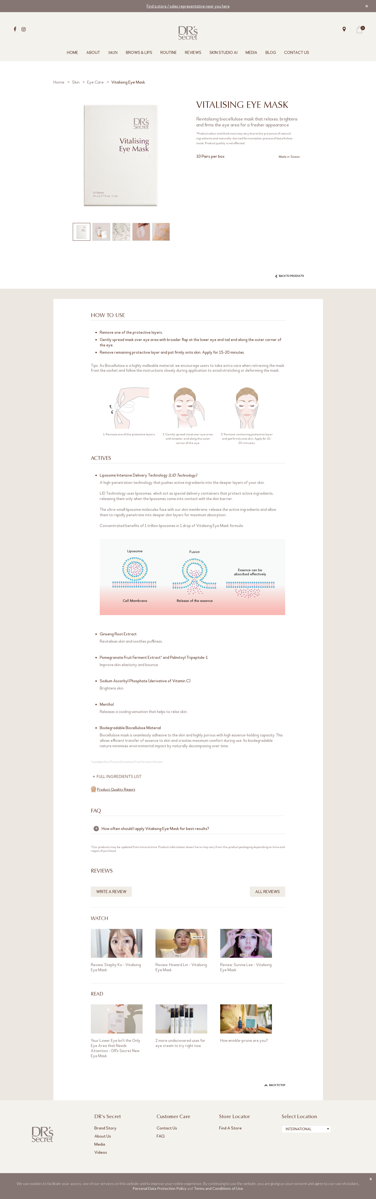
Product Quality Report (116, 789)
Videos (100, 1152)
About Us (102, 1136)
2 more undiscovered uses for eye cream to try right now (180, 1043)
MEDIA (251, 52)
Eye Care (95, 82)
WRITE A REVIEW (111, 891)
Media (99, 1144)
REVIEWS (193, 52)
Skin (76, 82)
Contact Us (167, 1128)
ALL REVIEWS (267, 891)
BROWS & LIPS (139, 52)
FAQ (161, 1136)
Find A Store (230, 1128)
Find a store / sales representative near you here (188, 6)
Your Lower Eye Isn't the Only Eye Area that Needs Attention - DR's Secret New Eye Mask (115, 1048)
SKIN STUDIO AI (223, 52)
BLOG (270, 52)
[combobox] (306, 1129)
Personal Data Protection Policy (159, 1188)
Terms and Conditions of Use (218, 1188)
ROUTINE (168, 52)
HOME (72, 52)
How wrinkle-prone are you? (244, 1040)
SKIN (113, 52)
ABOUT (93, 52)
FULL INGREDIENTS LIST (119, 777)
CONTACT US (296, 52)
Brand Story (105, 1128)
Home (58, 82)
